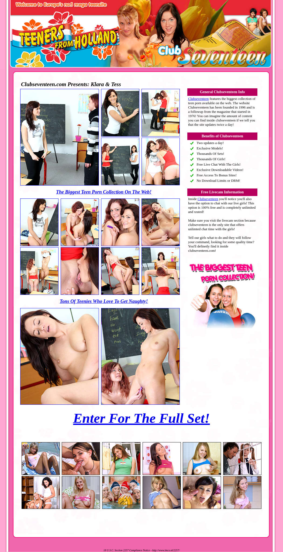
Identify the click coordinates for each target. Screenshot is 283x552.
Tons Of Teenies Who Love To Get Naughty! (104, 301)
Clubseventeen (198, 99)
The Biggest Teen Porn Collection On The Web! (103, 192)
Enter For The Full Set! (141, 418)
